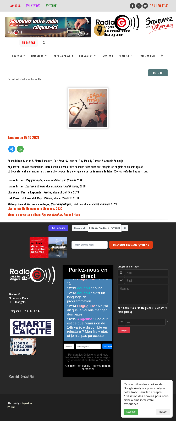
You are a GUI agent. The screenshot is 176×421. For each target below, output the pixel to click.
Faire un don (147, 55)
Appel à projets (64, 55)
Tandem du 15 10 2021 (23, 137)
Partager (58, 228)
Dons (15, 6)
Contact (108, 55)
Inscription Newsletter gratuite (131, 245)
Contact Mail (27, 377)
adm (11, 407)
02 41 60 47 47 (159, 5)
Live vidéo (33, 6)
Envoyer (124, 330)
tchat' (51, 6)
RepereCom (27, 403)
